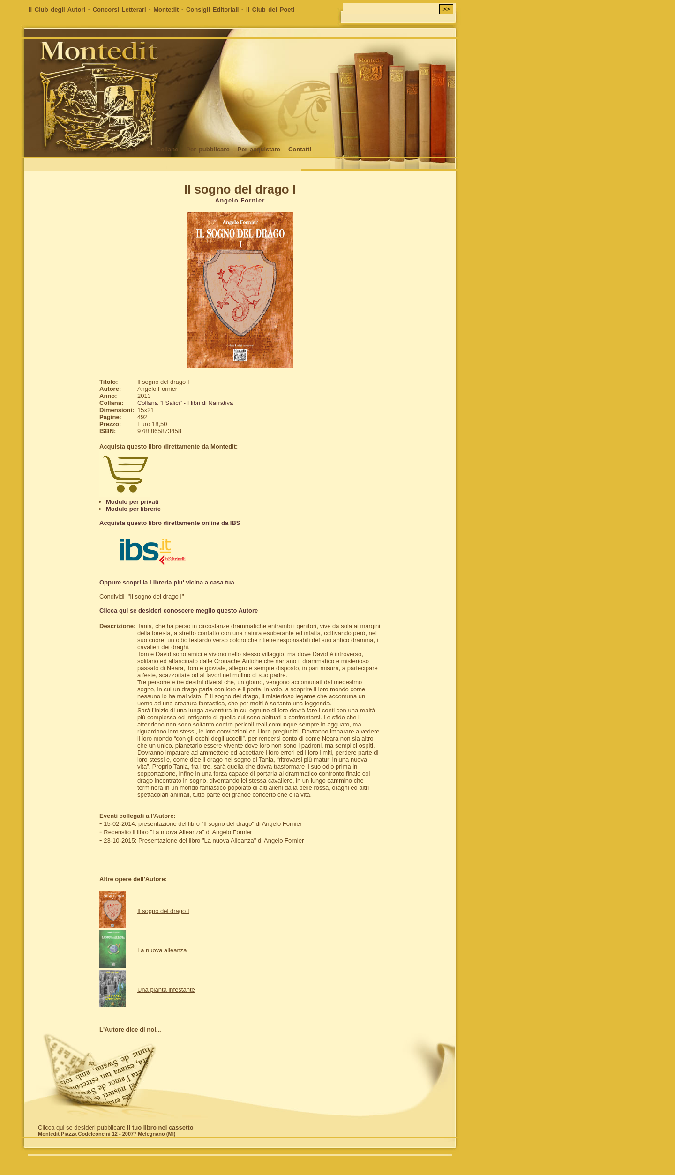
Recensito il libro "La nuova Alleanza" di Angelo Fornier (178, 832)
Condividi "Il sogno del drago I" (141, 596)
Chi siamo (68, 149)
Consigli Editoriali (212, 9)
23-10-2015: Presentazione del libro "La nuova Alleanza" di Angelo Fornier (204, 840)
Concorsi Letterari (119, 9)
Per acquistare (258, 149)
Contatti (299, 149)
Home (37, 149)
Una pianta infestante (166, 989)
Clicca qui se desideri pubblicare (116, 1127)
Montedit (166, 9)
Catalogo (104, 149)
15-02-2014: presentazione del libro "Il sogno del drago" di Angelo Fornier (203, 823)
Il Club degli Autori (57, 9)
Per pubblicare (207, 149)
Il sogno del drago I (163, 910)
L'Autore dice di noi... (130, 1029)
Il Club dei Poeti (270, 9)
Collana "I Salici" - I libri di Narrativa (185, 402)
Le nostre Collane (151, 149)
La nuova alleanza (162, 950)
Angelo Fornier (240, 200)
